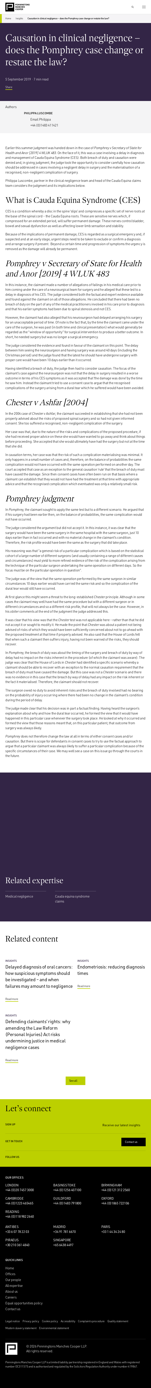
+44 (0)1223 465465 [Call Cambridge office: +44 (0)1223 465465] (19, 1203)
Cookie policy (50, 1321)
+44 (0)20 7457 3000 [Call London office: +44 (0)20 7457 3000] (19, 1190)
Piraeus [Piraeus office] (11, 1240)
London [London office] (12, 1185)
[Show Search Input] (132, 7)
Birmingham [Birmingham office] (111, 1185)
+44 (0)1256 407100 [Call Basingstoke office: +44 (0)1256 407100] (67, 1190)
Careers (11, 1297)
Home (8, 18)
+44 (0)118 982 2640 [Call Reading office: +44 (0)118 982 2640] (19, 1216)
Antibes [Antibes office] (11, 1227)
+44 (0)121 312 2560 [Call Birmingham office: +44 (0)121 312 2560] (115, 1190)
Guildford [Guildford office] (62, 1198)
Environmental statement (54, 1328)
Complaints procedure (91, 1321)
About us (11, 1291)
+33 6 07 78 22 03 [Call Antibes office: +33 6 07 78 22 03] (17, 1232)
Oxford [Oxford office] (107, 1198)
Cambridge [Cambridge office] (14, 1198)
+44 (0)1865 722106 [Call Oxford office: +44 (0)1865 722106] (115, 1203)
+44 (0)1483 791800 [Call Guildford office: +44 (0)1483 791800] (67, 1203)
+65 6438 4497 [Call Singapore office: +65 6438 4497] (63, 1245)
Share (11, 88)
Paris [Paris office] (105, 1227)
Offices (10, 1274)
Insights (19, 18)
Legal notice (12, 1321)
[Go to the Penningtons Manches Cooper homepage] (17, 7)
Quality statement (117, 1321)
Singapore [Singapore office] (62, 1240)
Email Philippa (40, 119)
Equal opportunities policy (24, 1303)
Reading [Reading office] (12, 1212)
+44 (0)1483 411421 (44, 125)
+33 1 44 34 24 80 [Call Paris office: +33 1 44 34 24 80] (113, 1232)
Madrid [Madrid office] (59, 1227)
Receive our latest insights (124, 1125)
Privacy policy (31, 1321)
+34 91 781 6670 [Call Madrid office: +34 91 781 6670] (64, 1232)
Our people (13, 1280)
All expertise (14, 1285)
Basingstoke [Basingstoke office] (64, 1185)
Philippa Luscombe (38, 113)
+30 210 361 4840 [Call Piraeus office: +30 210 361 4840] (17, 1245)
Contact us (134, 1142)
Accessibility (68, 1321)
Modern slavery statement (20, 1328)
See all (76, 1081)
